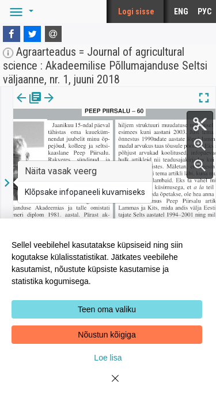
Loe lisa (108, 357)
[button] (19, 11)
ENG (181, 11)
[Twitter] (32, 34)
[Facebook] (11, 34)
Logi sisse (136, 11)
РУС (204, 11)
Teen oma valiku (107, 309)
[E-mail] (53, 34)
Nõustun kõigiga (106, 334)
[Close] (108, 385)
